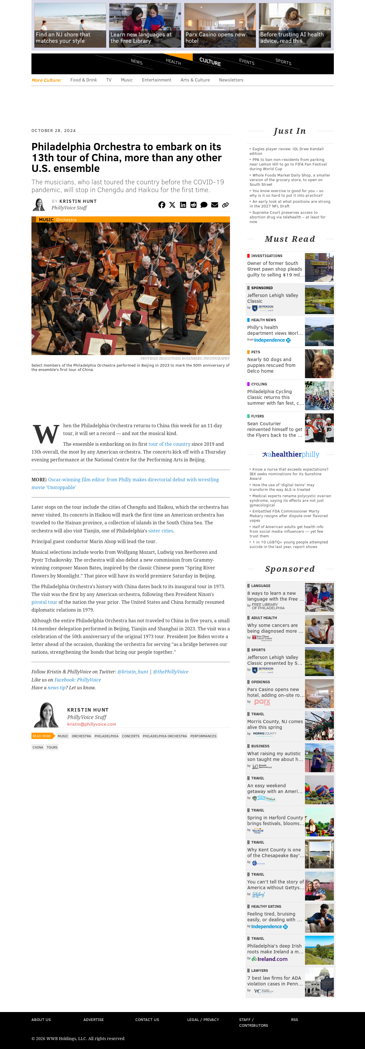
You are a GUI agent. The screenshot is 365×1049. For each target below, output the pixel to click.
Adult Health (264, 617)
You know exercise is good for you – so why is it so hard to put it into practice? (286, 193)
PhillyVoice (71, 63)
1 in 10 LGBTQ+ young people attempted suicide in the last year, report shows (289, 544)
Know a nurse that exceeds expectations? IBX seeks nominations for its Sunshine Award (289, 473)
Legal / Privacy (203, 1019)
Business (260, 746)
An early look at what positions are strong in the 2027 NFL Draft (290, 203)
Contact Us (147, 1019)
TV (109, 80)
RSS (294, 1019)
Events (246, 61)
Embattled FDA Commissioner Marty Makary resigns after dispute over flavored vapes (289, 515)
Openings (260, 681)
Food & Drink (83, 80)
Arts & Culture (195, 80)
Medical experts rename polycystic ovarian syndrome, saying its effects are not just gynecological (290, 500)
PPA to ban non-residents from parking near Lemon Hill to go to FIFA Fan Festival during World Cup (288, 164)
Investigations (266, 255)
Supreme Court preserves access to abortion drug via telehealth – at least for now (288, 216)
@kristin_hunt (133, 672)
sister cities (160, 531)
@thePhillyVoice (170, 672)
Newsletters (231, 80)
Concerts (130, 736)
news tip (56, 687)
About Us (41, 1019)
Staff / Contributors (253, 1022)
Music (127, 80)
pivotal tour (44, 602)
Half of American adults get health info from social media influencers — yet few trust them (286, 531)
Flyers (257, 416)
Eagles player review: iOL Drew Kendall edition (287, 151)
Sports (283, 61)
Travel (257, 713)
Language (260, 585)
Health (173, 61)
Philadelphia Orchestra (165, 736)
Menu (40, 63)
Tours (52, 747)
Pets (255, 351)
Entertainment (156, 80)
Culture (210, 61)
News (137, 61)
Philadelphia (107, 736)
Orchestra (66, 219)
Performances (203, 736)
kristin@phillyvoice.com (91, 724)
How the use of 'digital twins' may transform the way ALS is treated (282, 487)
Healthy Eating (266, 906)
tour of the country (169, 444)
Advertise (93, 1019)
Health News (263, 319)
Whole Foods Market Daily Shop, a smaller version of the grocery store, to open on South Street (290, 179)
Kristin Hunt (78, 201)
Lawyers (259, 970)
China (38, 747)
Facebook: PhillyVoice (78, 680)
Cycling (259, 384)
